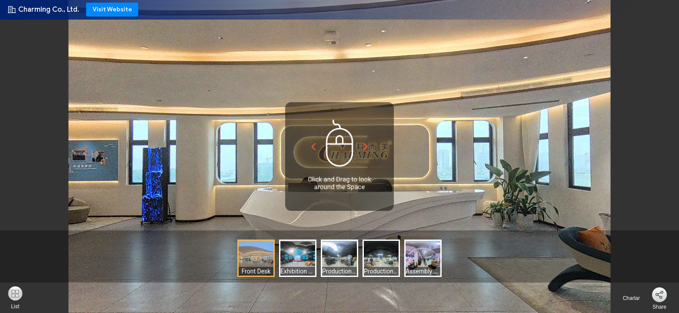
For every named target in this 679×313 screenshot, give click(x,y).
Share (659, 307)
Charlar (626, 298)
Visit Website (112, 9)
